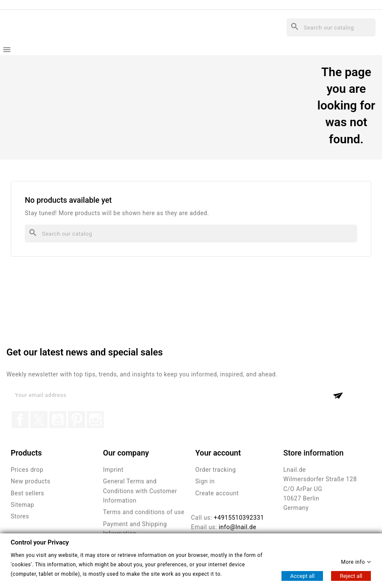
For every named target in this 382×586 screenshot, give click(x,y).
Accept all (302, 576)
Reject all (351, 576)
